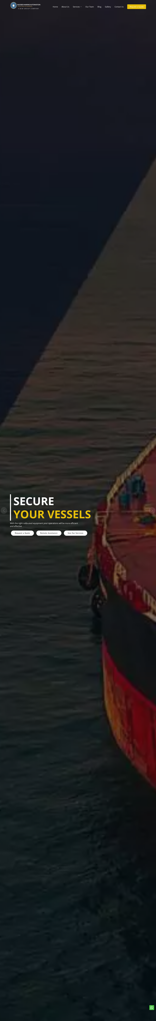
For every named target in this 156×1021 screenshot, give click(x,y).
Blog (99, 6)
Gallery (108, 6)
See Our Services (75, 533)
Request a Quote (137, 6)
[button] (4, 510)
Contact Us (119, 6)
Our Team (89, 6)
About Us (65, 6)
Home (55, 6)
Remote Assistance (49, 533)
